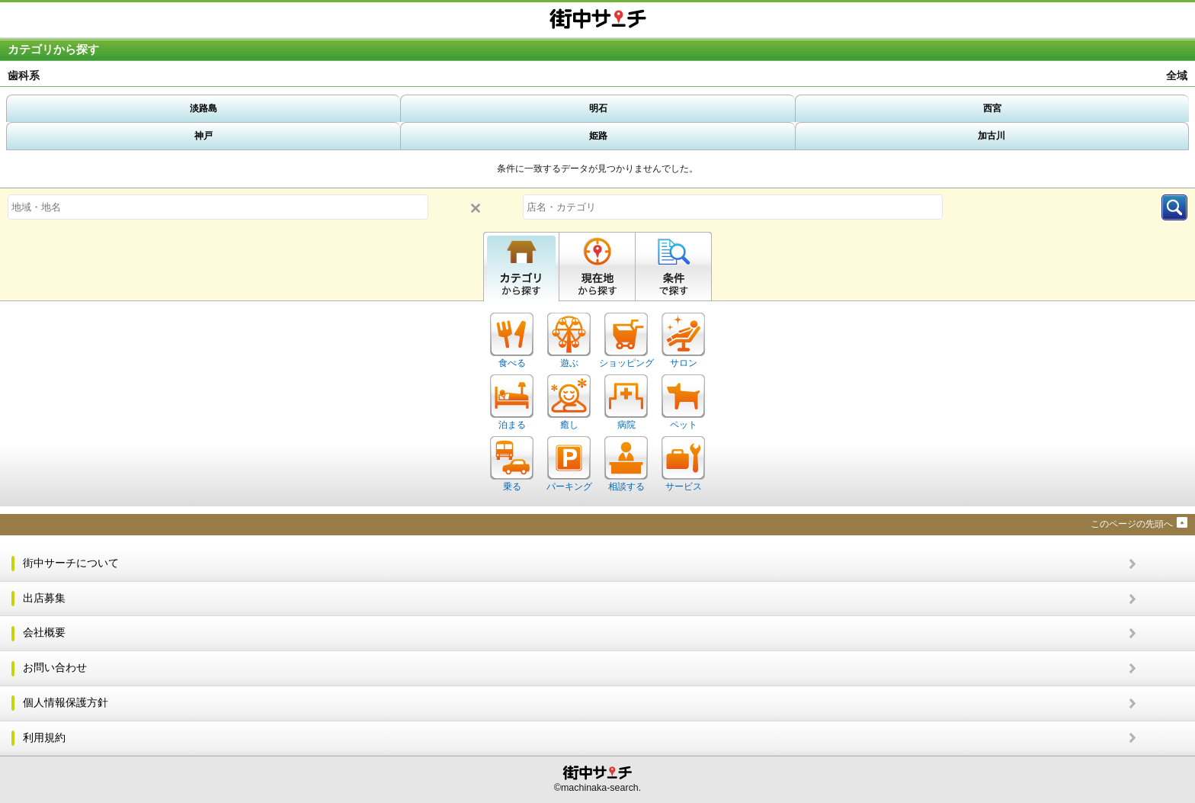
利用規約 (44, 738)
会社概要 (44, 632)
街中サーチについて (71, 563)
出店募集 (44, 598)
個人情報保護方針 (65, 702)
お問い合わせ (55, 667)
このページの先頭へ (1132, 524)
